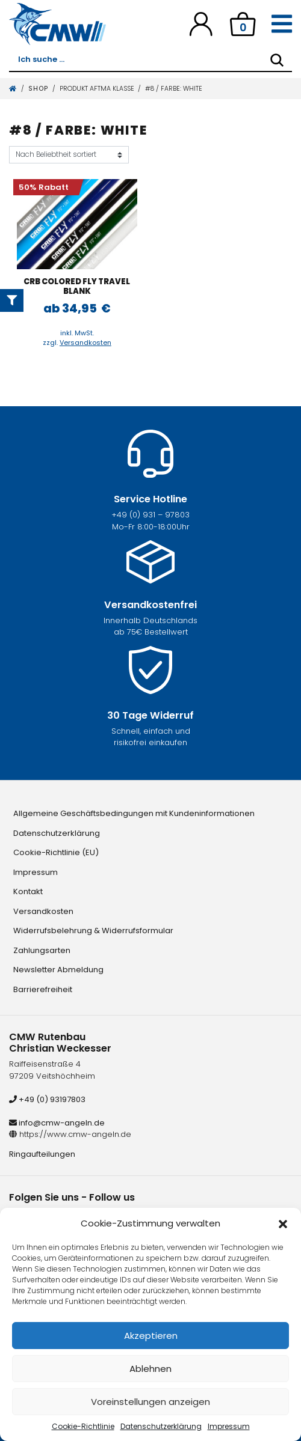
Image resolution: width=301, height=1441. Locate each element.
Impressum (229, 1426)
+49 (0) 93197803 (47, 1099)
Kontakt (28, 891)
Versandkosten (85, 342)
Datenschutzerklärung (161, 1426)
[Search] (277, 60)
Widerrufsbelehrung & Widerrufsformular (93, 930)
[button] (283, 1223)
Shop (38, 88)
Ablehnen (150, 1368)
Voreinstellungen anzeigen (150, 1401)
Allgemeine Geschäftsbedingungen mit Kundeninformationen (134, 813)
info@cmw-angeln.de (57, 1123)
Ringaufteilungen (42, 1154)
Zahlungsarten (41, 950)
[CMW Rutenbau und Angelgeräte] (57, 24)
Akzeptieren (151, 1335)
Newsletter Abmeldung (58, 969)
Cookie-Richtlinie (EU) (56, 852)
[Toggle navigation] (282, 24)
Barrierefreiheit (42, 989)
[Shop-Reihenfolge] (69, 154)
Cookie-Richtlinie (83, 1426)
